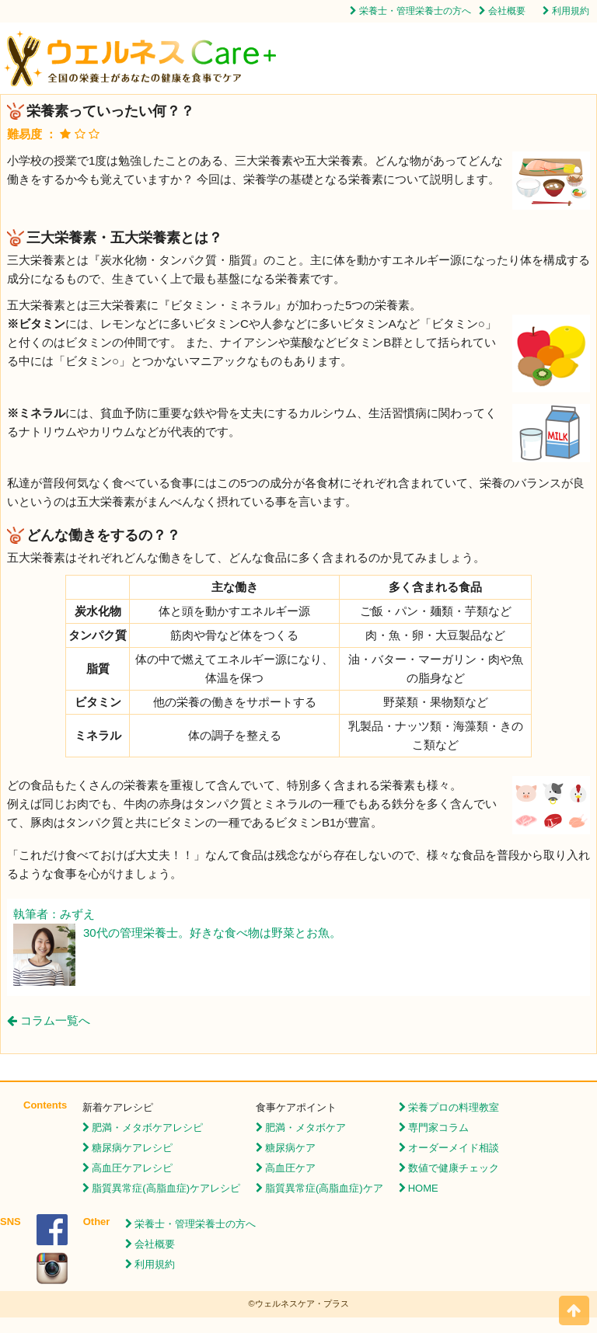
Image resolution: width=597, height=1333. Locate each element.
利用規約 (570, 10)
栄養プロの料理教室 (453, 1107)
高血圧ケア (290, 1168)
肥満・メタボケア (305, 1127)
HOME (423, 1188)
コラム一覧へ (48, 1020)
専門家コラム (438, 1127)
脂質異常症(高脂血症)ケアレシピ (166, 1188)
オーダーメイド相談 (453, 1148)
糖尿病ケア (290, 1148)
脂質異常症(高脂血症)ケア (324, 1188)
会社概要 (506, 10)
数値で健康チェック (453, 1168)
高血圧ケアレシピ (132, 1168)
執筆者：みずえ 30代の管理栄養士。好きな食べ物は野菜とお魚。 (177, 924)
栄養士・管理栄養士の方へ (415, 10)
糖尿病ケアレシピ (132, 1148)
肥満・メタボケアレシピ (147, 1127)
